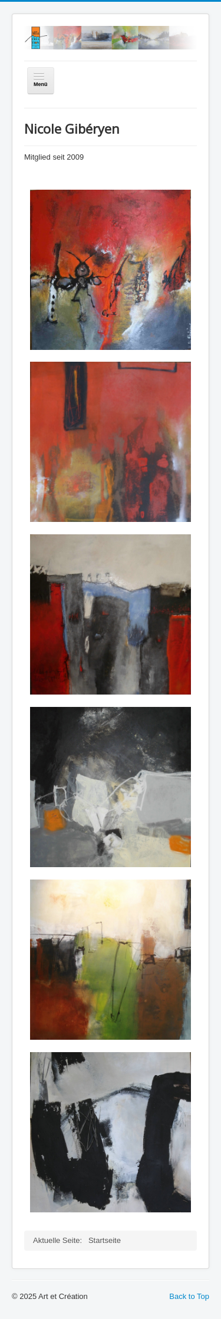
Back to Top (189, 1296)
